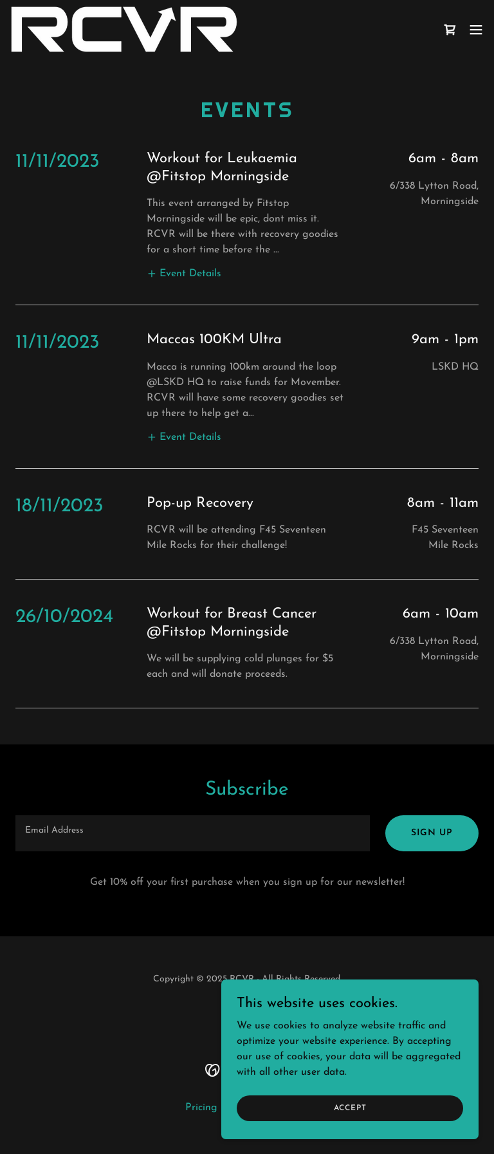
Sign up (432, 833)
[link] (124, 29)
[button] (476, 30)
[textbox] (192, 833)
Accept (350, 1107)
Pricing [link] (201, 1107)
